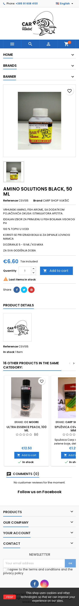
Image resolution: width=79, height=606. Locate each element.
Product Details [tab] (18, 305)
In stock (9, 352)
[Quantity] (25, 271)
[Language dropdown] (65, 3)
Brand (37, 201)
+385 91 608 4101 (27, 3)
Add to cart (55, 270)
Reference (10, 201)
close (9, 597)
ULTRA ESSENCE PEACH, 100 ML (27, 428)
